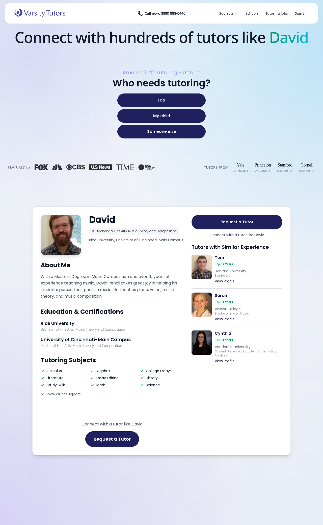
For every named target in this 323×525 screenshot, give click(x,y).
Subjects (228, 13)
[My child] (161, 116)
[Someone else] (161, 131)
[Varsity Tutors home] (39, 13)
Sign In (301, 13)
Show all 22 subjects (61, 394)
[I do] (161, 100)
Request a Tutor (112, 439)
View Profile (225, 281)
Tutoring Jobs (276, 13)
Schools (252, 13)
